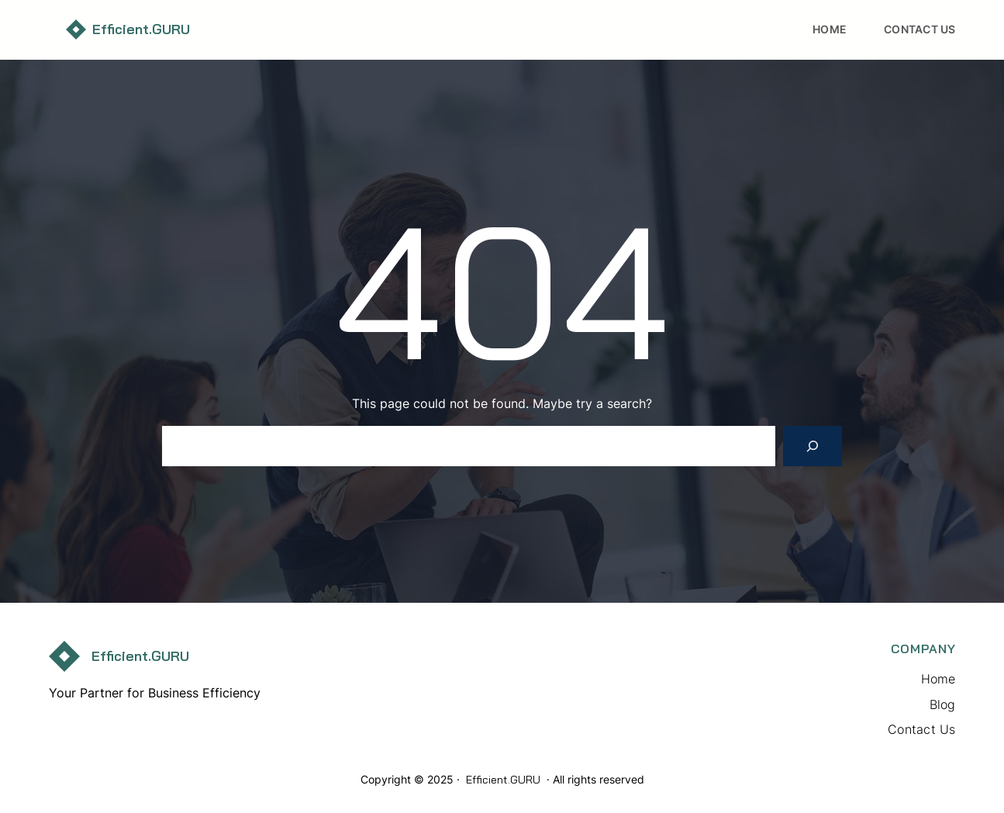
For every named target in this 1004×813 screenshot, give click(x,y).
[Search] (812, 446)
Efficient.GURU (141, 29)
